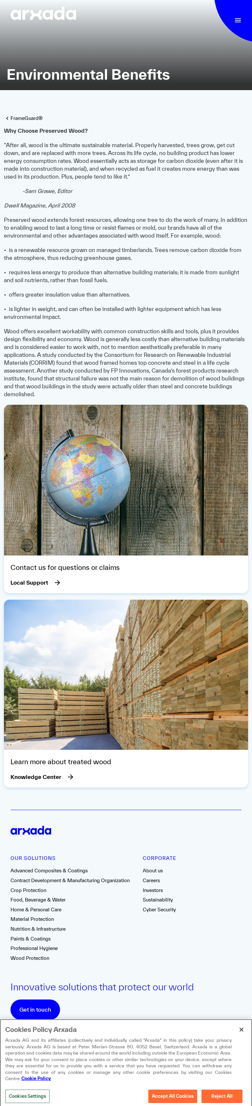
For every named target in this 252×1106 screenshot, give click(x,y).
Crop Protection (28, 890)
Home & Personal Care (35, 909)
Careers (151, 880)
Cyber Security (159, 909)
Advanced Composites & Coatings (49, 870)
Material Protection (32, 919)
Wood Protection (29, 958)
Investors (153, 890)
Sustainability (158, 899)
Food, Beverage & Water (38, 899)
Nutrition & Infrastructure (38, 929)
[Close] (241, 1034)
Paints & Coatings (30, 938)
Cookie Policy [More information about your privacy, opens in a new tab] (36, 1082)
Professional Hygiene (34, 948)
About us (153, 870)
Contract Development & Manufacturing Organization (70, 880)
